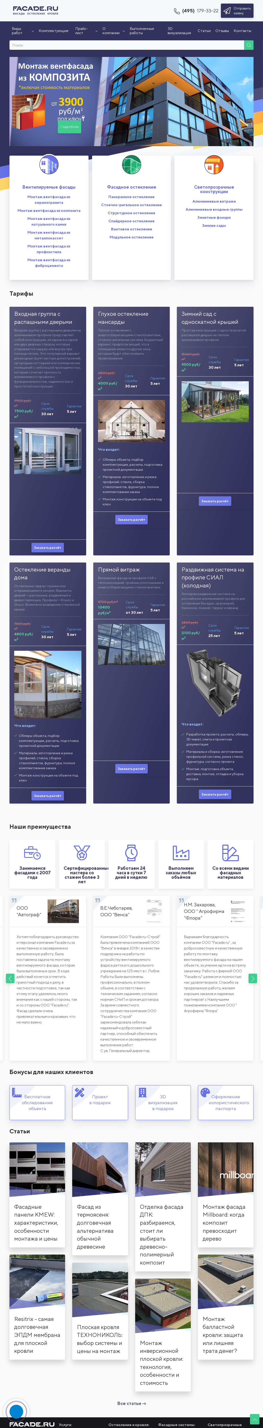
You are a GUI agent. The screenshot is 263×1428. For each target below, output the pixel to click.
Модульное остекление (132, 237)
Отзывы (222, 30)
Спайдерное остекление (131, 221)
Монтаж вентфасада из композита (49, 210)
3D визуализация (179, 30)
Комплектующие (53, 30)
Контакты (242, 30)
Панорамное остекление (131, 197)
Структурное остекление (131, 213)
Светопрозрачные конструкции (214, 189)
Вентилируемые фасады (49, 187)
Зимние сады (214, 225)
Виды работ (23, 30)
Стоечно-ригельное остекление (131, 205)
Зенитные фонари (214, 217)
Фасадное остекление (131, 187)
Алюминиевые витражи (214, 201)
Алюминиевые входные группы (214, 209)
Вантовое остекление (131, 229)
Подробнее (69, 127)
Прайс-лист (86, 30)
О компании (114, 30)
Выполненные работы (142, 30)
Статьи (204, 30)
